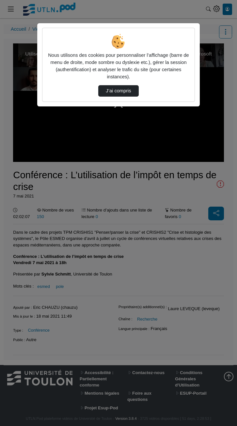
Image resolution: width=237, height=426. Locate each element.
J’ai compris (118, 90)
